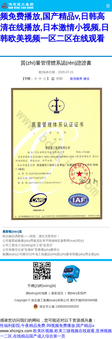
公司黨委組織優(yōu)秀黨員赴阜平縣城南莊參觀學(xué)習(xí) (43, 240)
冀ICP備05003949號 (83, 300)
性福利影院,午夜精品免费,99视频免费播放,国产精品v (47, 325)
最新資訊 (57, 293)
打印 (60, 78)
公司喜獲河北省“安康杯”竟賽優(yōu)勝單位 (31, 249)
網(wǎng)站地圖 (36, 293)
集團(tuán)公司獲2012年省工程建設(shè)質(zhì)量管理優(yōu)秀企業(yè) (51, 254)
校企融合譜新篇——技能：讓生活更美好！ (31, 236)
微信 (86, 78)
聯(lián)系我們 (77, 293)
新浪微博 (76, 78)
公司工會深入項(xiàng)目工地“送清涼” (28, 245)
